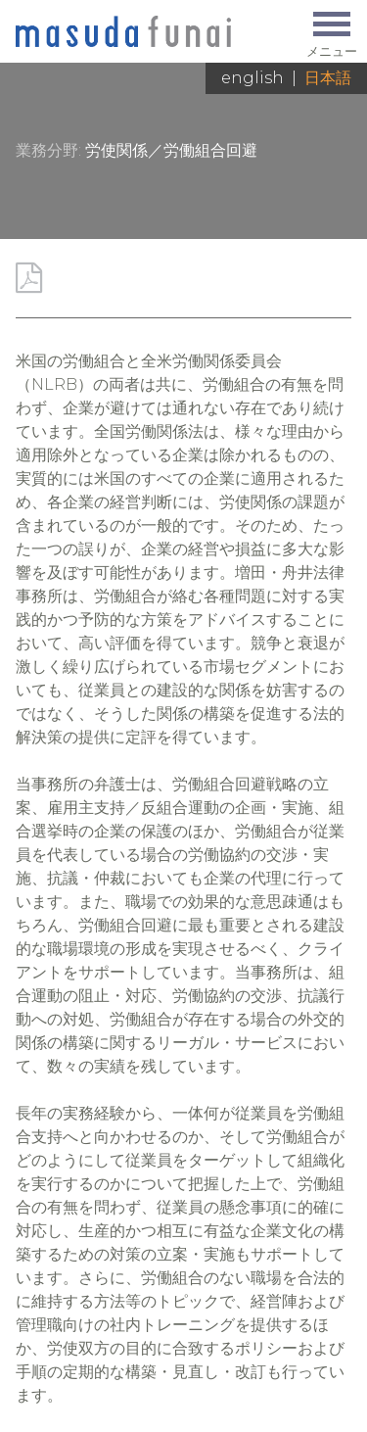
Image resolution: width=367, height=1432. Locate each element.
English (252, 78)
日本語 (327, 78)
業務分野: (48, 150)
